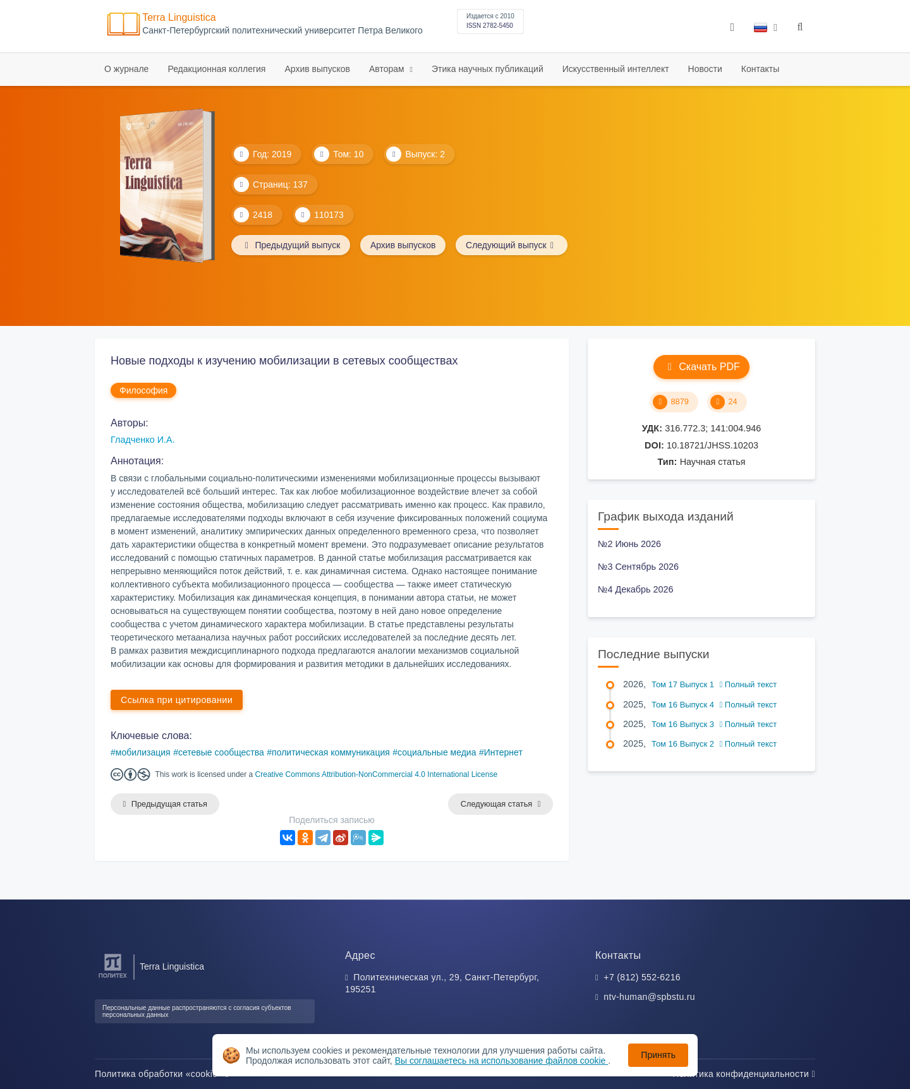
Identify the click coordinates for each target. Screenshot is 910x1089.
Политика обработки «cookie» (162, 1074)
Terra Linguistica (179, 17)
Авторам (388, 69)
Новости (705, 69)
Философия (143, 390)
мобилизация (143, 752)
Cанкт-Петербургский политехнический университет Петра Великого (282, 30)
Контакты (760, 69)
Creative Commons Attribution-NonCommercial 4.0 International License (376, 774)
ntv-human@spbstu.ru (649, 997)
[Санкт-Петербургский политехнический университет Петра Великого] (113, 978)
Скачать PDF (701, 366)
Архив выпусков (317, 69)
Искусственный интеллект (615, 69)
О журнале (126, 69)
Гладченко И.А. (143, 440)
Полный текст (748, 684)
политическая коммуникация (331, 752)
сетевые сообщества (221, 752)
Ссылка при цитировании (177, 700)
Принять (658, 1055)
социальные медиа (436, 752)
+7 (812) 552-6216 (642, 977)
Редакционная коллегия (216, 69)
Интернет (503, 752)
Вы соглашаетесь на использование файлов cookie (502, 1061)
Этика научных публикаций (487, 69)
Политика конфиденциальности (743, 1074)
